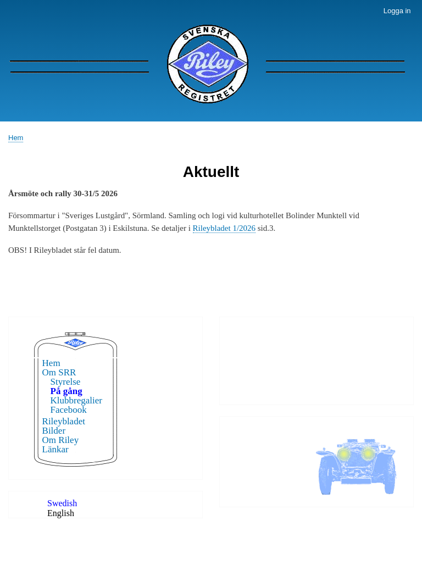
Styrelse (66, 381)
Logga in (397, 11)
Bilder (54, 430)
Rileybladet (63, 421)
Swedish (62, 503)
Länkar (55, 449)
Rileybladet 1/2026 (224, 228)
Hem (15, 138)
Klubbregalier (76, 400)
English (60, 513)
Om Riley (60, 440)
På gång (66, 391)
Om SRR (59, 372)
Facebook (69, 409)
